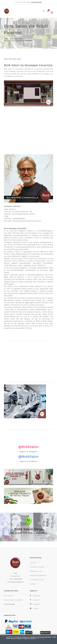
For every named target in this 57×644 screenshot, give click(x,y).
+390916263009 (18, 218)
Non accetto (45, 632)
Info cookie (40, 638)
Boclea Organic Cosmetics (13, 600)
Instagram (35, 604)
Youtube (34, 608)
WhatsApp (35, 595)
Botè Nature (8, 595)
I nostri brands (9, 604)
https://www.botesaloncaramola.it (26, 221)
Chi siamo (33, 562)
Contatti (32, 584)
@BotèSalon (28, 447)
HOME (6, 39)
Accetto (29, 632)
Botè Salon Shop (16, 39)
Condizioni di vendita (37, 567)
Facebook (35, 600)
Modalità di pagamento (38, 575)
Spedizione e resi (36, 571)
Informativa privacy (37, 579)
